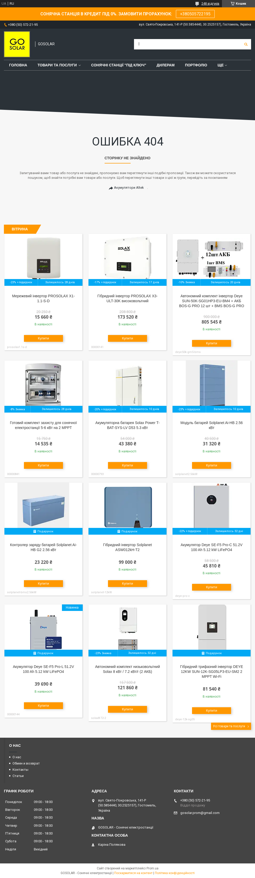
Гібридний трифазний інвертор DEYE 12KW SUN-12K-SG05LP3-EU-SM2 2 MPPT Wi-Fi (211, 672)
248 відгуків (210, 3)
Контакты (20, 770)
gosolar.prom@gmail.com (200, 813)
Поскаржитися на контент (133, 873)
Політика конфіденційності (175, 873)
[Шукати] (246, 44)
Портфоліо (196, 65)
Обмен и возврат (26, 763)
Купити (43, 338)
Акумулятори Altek (129, 188)
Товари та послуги (57, 65)
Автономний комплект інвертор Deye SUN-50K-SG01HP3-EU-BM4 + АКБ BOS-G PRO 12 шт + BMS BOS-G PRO (211, 301)
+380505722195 (195, 13)
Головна (18, 65)
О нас (16, 757)
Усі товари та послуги (229, 726)
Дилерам (166, 65)
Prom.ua (152, 868)
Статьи (18, 776)
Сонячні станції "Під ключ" (118, 65)
